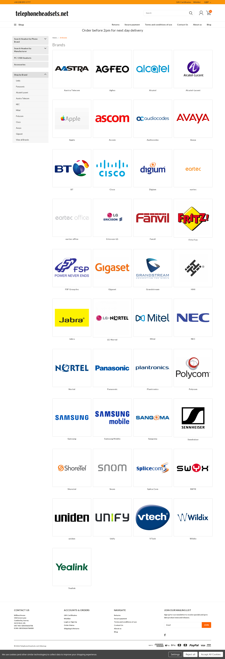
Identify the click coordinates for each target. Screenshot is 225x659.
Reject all (190, 654)
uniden (72, 538)
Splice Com (152, 489)
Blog (209, 24)
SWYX (193, 489)
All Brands (63, 38)
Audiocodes (153, 140)
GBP (207, 2)
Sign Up (74, 622)
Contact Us (182, 24)
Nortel (72, 389)
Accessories (19, 64)
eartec (193, 189)
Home (54, 38)
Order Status (69, 625)
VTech (153, 538)
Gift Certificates (183, 2)
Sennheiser (193, 439)
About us (197, 24)
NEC (18, 104)
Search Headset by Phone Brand (26, 40)
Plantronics (152, 389)
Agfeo (112, 90)
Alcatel (152, 90)
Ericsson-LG (112, 239)
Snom (112, 489)
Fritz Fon (193, 239)
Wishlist (197, 2)
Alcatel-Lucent (22, 92)
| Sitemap (42, 646)
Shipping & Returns (71, 628)
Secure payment (132, 24)
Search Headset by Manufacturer (22, 49)
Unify (18, 81)
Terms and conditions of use (158, 24)
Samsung (72, 439)
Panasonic (20, 86)
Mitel (18, 110)
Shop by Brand (20, 75)
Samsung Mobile (112, 439)
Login (66, 622)
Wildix (193, 538)
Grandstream (152, 289)
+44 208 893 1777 (22, 2)
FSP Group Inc (72, 289)
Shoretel (72, 489)
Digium (152, 189)
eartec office (72, 239)
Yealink (71, 588)
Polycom (19, 116)
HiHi (193, 289)
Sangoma (152, 439)
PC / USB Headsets (22, 58)
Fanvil (153, 239)
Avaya (18, 128)
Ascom (112, 140)
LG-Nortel (112, 339)
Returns (115, 24)
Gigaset (19, 134)
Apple (72, 140)
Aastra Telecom (22, 98)
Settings (175, 654)
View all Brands (22, 140)
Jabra (72, 339)
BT (72, 189)
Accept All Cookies (211, 654)
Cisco (18, 122)
